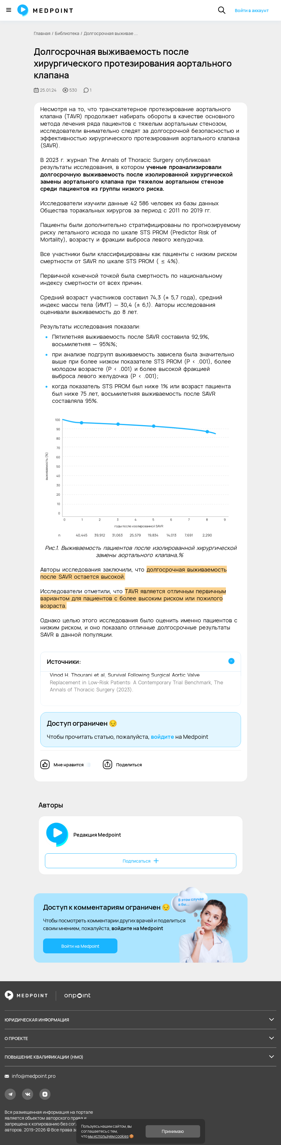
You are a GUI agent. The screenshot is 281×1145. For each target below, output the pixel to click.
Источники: (64, 661)
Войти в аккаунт (252, 10)
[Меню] (8, 10)
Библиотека (67, 33)
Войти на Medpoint (80, 946)
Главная (42, 33)
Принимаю (173, 1131)
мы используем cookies (108, 1136)
